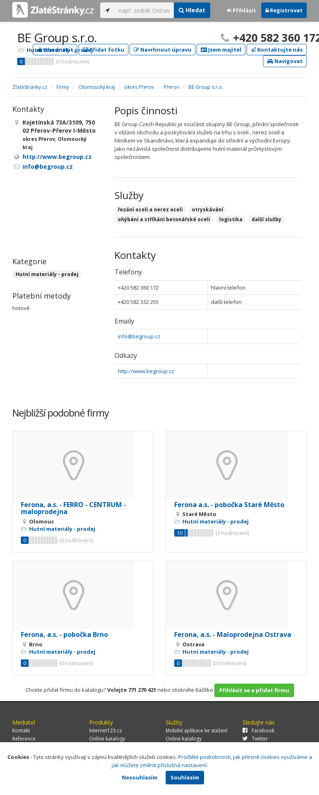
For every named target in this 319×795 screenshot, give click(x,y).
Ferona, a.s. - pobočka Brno (64, 634)
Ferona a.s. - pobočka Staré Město (229, 504)
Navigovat (285, 61)
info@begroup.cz (139, 336)
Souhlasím (185, 777)
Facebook (258, 730)
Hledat (192, 10)
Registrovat (284, 10)
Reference (24, 738)
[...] (144, 10)
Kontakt (21, 730)
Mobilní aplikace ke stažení (196, 730)
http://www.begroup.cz (146, 371)
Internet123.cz (105, 730)
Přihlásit (241, 10)
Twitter (255, 738)
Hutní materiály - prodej (60, 50)
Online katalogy (107, 738)
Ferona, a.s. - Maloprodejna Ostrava (232, 634)
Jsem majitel (221, 49)
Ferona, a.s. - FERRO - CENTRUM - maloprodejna (73, 508)
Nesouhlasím (139, 777)
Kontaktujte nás (277, 49)
